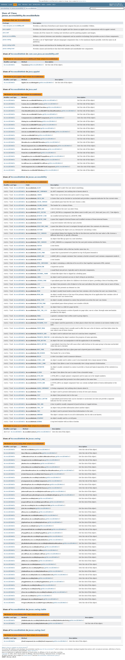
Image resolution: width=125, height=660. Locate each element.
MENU (38, 291)
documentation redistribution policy (48, 655)
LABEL (39, 277)
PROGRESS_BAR (41, 333)
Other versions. (32, 650)
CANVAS (39, 195)
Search (48, 4)
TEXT (38, 395)
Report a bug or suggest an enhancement (14, 647)
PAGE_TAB (40, 307)
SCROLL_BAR (41, 360)
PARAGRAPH (40, 319)
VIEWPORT (40, 418)
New (30, 4)
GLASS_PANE (41, 252)
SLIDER (39, 372)
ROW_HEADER (41, 353)
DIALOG (39, 223)
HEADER (39, 259)
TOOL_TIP (40, 407)
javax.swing (7, 39)
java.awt (6, 32)
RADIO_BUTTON (41, 344)
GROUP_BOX (40, 256)
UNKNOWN (39, 414)
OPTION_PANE (41, 303)
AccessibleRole (31, 8)
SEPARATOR (40, 367)
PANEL (39, 316)
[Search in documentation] (107, 8)
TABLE (39, 392)
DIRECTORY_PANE (42, 226)
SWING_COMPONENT (43, 388)
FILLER (39, 238)
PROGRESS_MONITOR (43, 337)
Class (10, 4)
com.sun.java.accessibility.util (13, 25)
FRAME (39, 249)
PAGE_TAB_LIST (42, 310)
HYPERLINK (40, 266)
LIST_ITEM (40, 287)
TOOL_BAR (40, 404)
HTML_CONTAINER (42, 263)
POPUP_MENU (41, 328)
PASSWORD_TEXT (42, 323)
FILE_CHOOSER (41, 233)
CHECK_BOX (40, 198)
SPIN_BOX (40, 376)
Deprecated (36, 4)
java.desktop (5, 8)
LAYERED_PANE (41, 280)
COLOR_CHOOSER (42, 202)
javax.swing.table (9, 45)
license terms (82, 1)
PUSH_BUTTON (41, 340)
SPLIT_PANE (41, 379)
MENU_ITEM (40, 300)
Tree (19, 4)
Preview (25, 4)
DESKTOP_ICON (41, 216)
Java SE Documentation (47, 649)
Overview (4, 4)
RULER (39, 356)
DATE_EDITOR (41, 212)
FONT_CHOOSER (41, 242)
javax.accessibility (17, 8)
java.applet (7, 29)
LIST (38, 284)
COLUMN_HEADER (42, 205)
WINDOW (39, 421)
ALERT (39, 188)
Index (43, 4)
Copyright (5, 654)
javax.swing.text (8, 48)
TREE (38, 411)
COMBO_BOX (40, 209)
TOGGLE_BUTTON (42, 399)
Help (53, 4)
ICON (38, 270)
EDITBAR (39, 230)
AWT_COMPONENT (42, 191)
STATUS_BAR (41, 383)
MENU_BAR (40, 294)
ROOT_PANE (40, 349)
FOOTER (39, 245)
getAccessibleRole (35, 65)
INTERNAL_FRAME (42, 273)
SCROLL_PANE (41, 363)
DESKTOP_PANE (41, 219)
